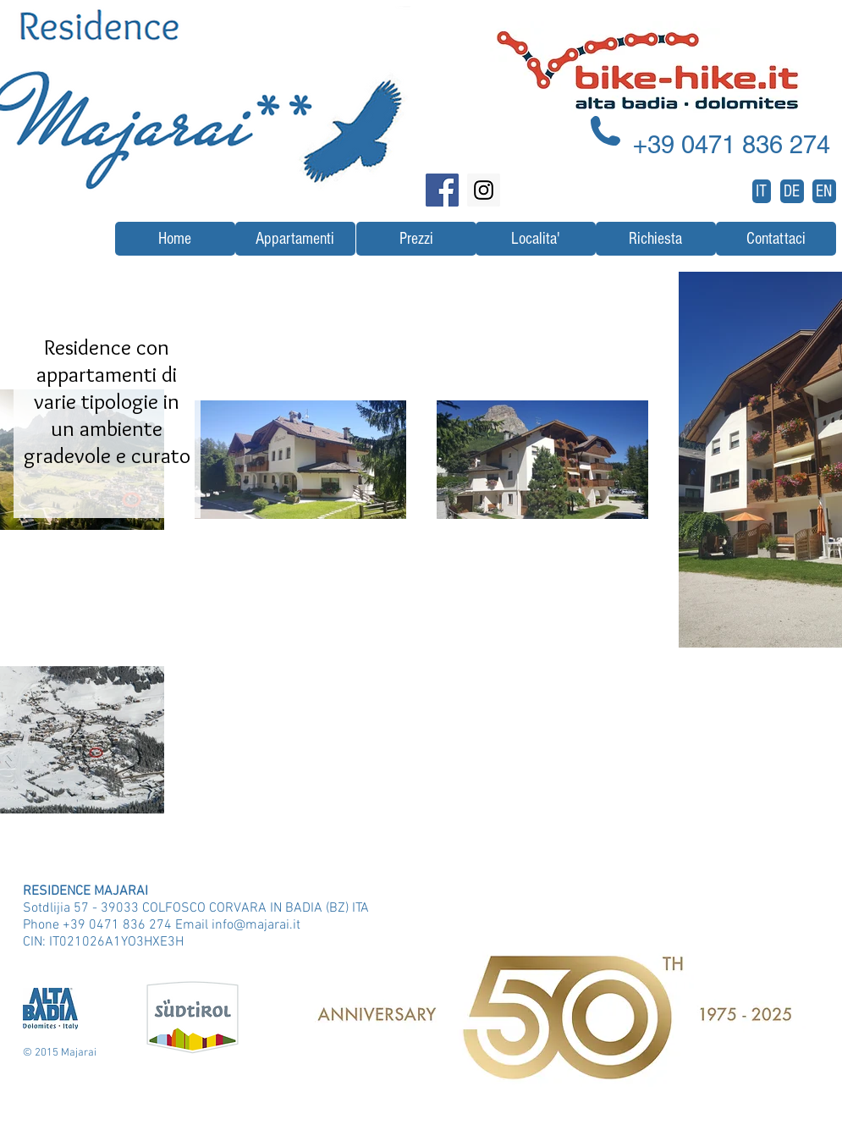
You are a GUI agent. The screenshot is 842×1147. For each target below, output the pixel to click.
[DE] (792, 191)
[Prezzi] (416, 239)
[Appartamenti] (295, 239)
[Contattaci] (776, 239)
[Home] (175, 239)
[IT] (761, 191)
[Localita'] (536, 239)
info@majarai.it (256, 925)
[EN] (824, 191)
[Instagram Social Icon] (483, 190)
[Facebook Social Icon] (442, 190)
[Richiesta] (656, 239)
